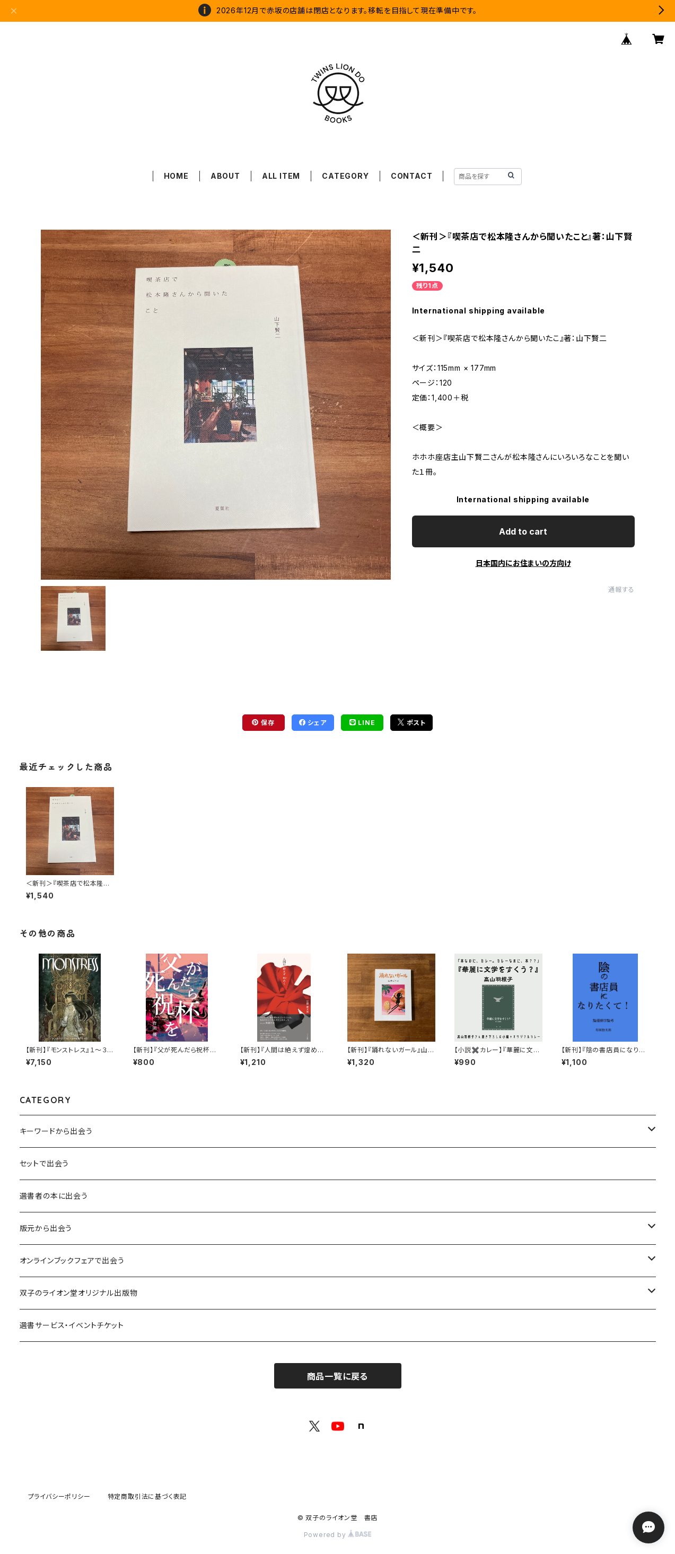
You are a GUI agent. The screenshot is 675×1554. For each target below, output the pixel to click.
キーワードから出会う (56, 1131)
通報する (621, 589)
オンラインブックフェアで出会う (72, 1260)
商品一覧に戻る (338, 1376)
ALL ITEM (281, 175)
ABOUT (225, 175)
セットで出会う (44, 1163)
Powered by (338, 1535)
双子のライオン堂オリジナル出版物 (79, 1292)
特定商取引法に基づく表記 (147, 1496)
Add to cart (523, 531)
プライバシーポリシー (59, 1496)
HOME (176, 175)
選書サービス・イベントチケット (72, 1325)
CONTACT (412, 175)
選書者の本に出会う (54, 1195)
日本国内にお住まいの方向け (523, 563)
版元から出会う (46, 1228)
